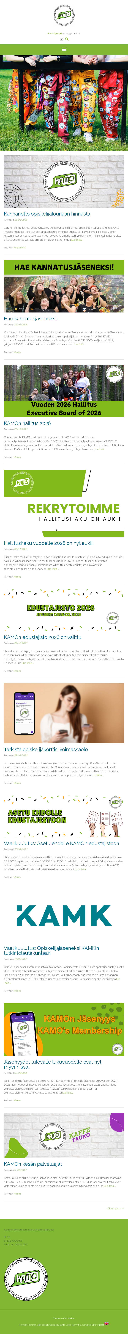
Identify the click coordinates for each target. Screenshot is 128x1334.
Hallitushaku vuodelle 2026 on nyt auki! (48, 543)
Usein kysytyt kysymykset (78, 1325)
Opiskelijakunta (57, 1325)
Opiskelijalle (43, 1325)
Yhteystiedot (98, 1325)
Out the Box (69, 1318)
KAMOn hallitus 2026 (27, 423)
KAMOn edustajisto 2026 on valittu (42, 637)
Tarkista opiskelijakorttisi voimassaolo (46, 749)
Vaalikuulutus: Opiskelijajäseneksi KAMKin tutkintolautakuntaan (51, 950)
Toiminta (32, 1325)
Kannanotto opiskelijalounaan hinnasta (47, 214)
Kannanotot (20, 247)
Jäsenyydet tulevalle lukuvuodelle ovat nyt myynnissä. (52, 1064)
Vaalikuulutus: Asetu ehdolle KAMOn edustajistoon (61, 843)
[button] (5, 103)
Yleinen (17, 352)
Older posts (115, 1208)
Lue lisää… (77, 239)
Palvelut (23, 1325)
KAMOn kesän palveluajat (33, 1164)
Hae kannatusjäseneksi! (31, 319)
